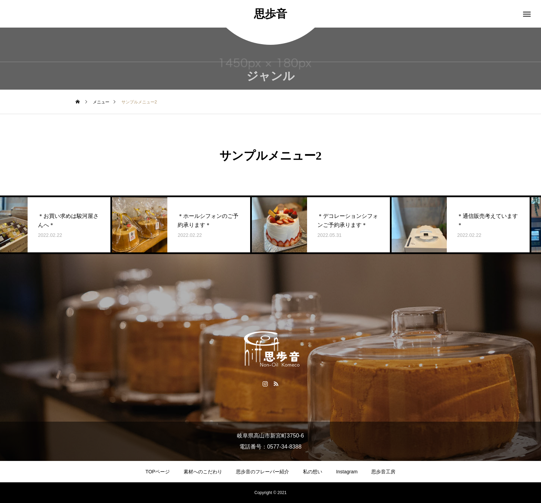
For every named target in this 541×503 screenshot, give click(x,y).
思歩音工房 (383, 471)
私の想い (312, 471)
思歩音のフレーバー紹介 (262, 471)
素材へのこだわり (203, 471)
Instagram (346, 471)
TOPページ (158, 471)
